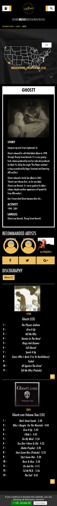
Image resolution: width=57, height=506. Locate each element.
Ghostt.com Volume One (26, 415)
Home (15, 19)
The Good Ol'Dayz (8, 26)
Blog (42, 19)
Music (22, 19)
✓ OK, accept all (21, 503)
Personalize (40, 503)
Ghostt (26, 319)
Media (30, 19)
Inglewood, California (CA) (28, 68)
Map (36, 19)
